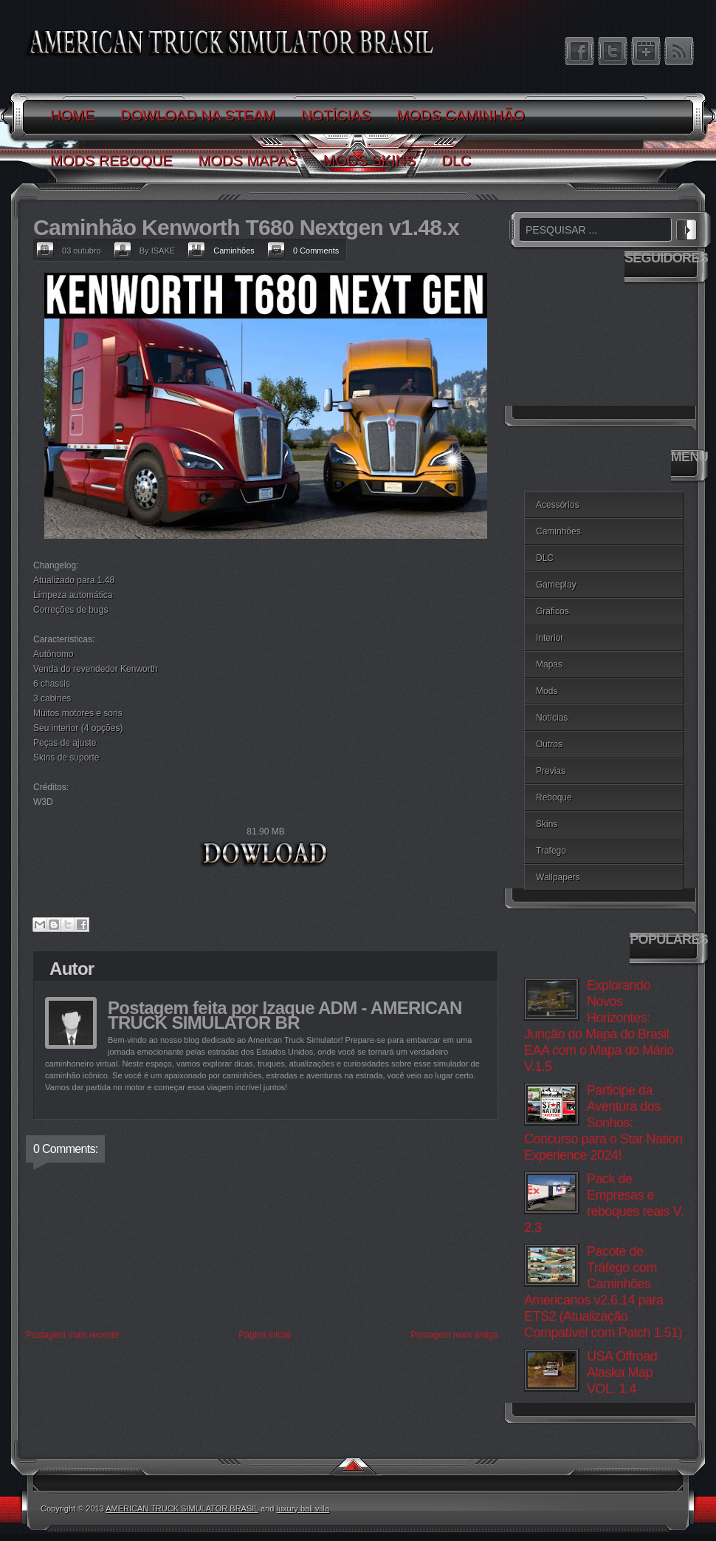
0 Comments (316, 250)
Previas (550, 771)
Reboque (554, 797)
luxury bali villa (303, 1508)
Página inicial (264, 1335)
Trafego (551, 851)
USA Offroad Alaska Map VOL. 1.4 (622, 1372)
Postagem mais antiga (454, 1335)
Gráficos (552, 611)
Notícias (552, 717)
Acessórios (557, 505)
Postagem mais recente (72, 1335)
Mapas (549, 664)
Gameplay (556, 584)
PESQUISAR (686, 227)
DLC (545, 558)
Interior (549, 638)
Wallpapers (558, 877)
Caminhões (234, 250)
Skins (546, 824)
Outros (549, 744)
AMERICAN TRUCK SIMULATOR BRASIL (182, 1508)
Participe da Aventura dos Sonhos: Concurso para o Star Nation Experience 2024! (603, 1123)
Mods (546, 691)
